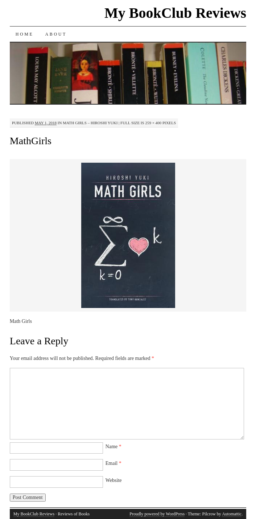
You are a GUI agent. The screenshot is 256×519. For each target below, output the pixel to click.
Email (113, 463)
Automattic (231, 513)
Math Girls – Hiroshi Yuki (90, 123)
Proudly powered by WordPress (157, 513)
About (56, 34)
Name (113, 446)
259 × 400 (153, 123)
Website (114, 480)
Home (25, 34)
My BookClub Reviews (175, 13)
